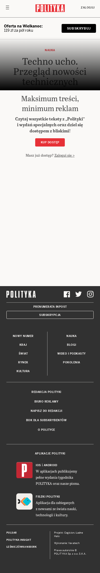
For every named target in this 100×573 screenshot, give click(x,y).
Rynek (23, 362)
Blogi (71, 345)
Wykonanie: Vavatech (67, 543)
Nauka (71, 336)
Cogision (69, 532)
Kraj (23, 345)
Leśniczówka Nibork (21, 546)
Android (50, 465)
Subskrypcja (50, 315)
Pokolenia (71, 362)
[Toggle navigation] (7, 8)
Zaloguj (88, 7)
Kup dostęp (50, 142)
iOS (38, 465)
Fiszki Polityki (48, 496)
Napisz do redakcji (46, 411)
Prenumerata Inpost (50, 306)
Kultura (23, 371)
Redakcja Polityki (46, 392)
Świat (23, 353)
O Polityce (46, 430)
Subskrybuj (79, 28)
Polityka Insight (18, 540)
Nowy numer (23, 336)
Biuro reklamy (46, 401)
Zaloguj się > (64, 155)
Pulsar (11, 532)
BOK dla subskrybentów (46, 420)
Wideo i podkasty (71, 353)
